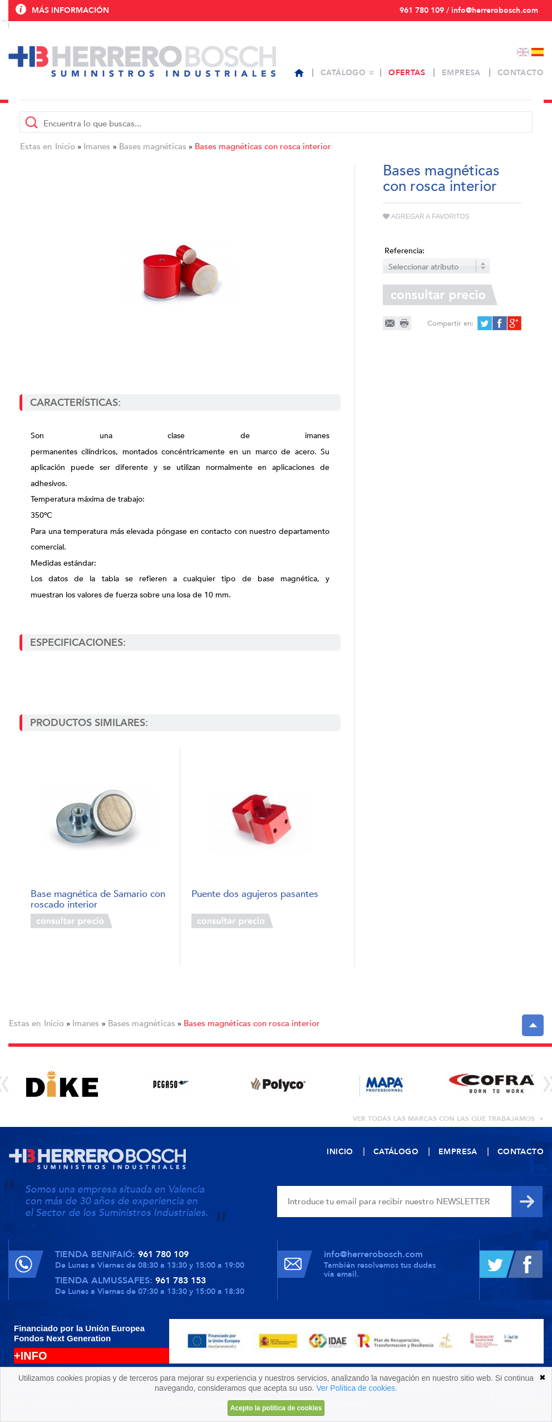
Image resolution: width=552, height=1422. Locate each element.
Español (537, 52)
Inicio (65, 146)
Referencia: (405, 251)
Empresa (461, 72)
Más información (70, 10)
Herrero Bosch (142, 61)
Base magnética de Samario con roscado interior (98, 898)
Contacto (520, 72)
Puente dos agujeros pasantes (254, 894)
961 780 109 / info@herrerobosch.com (469, 10)
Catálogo (343, 72)
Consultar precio (71, 921)
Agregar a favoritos (426, 216)
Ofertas (406, 72)
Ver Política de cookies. (356, 1388)
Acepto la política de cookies (276, 1408)
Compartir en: (450, 323)
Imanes (96, 146)
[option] (62, 1084)
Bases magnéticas (152, 146)
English (523, 52)
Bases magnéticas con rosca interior (263, 146)
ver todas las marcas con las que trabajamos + (448, 1118)
